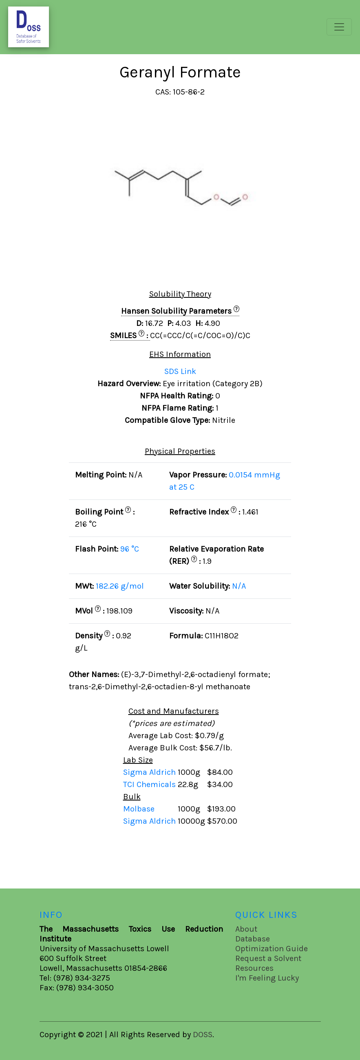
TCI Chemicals (150, 784)
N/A (239, 586)
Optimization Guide (271, 948)
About (246, 929)
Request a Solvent (268, 958)
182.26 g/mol (120, 586)
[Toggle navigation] (339, 26)
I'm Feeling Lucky (267, 978)
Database (252, 938)
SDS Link (180, 371)
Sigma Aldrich (150, 772)
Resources (254, 968)
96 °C (129, 549)
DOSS (202, 1034)
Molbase (139, 809)
